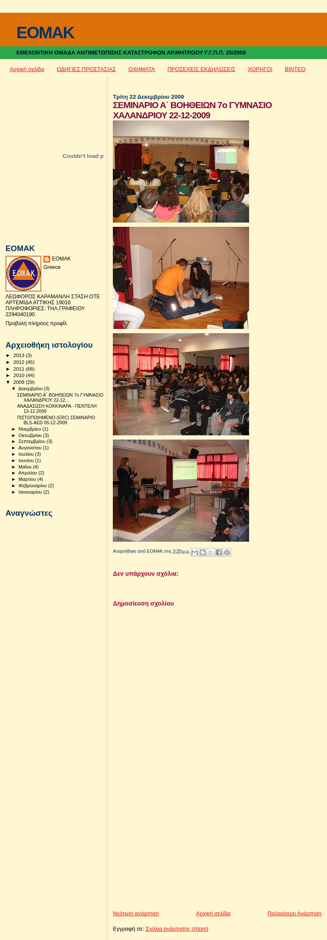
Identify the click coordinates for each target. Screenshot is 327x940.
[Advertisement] (177, 850)
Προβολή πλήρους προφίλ (36, 323)
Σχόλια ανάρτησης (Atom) (177, 929)
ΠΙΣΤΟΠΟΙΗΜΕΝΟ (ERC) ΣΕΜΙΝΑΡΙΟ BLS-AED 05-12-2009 (56, 420)
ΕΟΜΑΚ (61, 259)
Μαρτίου (28, 479)
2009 (19, 382)
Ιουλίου (27, 454)
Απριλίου (28, 472)
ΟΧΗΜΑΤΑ (142, 69)
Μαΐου (26, 466)
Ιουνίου (27, 460)
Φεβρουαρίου (33, 485)
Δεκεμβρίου (31, 388)
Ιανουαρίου (31, 491)
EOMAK (45, 32)
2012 (19, 362)
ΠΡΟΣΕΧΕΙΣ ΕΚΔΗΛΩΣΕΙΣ (201, 69)
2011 (19, 368)
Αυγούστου (30, 447)
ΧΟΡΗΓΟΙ (260, 69)
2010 (19, 375)
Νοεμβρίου (31, 428)
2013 (19, 355)
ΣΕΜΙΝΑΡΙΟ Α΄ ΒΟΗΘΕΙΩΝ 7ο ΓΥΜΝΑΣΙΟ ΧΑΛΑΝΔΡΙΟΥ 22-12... (60, 397)
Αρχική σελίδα (27, 69)
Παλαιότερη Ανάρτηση (294, 913)
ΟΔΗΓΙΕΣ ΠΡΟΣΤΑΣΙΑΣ (86, 69)
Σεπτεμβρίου (33, 441)
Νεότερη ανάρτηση (136, 913)
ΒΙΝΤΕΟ (295, 69)
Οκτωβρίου (31, 435)
